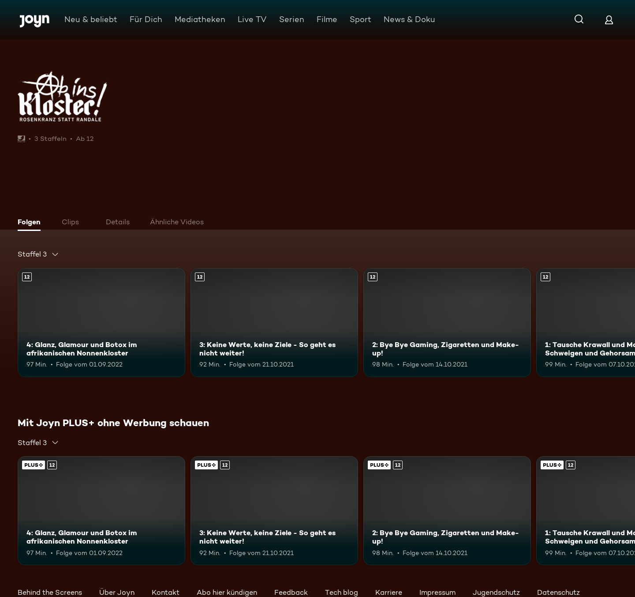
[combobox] (38, 254)
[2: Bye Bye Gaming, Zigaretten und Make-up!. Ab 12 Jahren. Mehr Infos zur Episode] (447, 322)
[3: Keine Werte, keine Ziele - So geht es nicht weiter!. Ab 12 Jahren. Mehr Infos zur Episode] (274, 322)
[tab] (31, 223)
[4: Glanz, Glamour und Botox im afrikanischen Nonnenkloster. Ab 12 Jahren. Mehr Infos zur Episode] (101, 322)
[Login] (609, 19)
